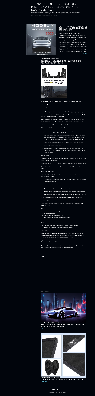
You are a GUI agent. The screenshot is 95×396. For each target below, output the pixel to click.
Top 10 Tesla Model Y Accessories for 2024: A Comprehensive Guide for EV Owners (73, 28)
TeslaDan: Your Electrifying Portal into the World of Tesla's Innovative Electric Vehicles (54, 6)
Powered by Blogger (57, 390)
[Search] (85, 4)
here (84, 240)
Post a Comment (62, 53)
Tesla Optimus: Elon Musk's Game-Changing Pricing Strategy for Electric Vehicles (63, 325)
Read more (85, 53)
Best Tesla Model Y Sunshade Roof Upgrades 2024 (62, 379)
